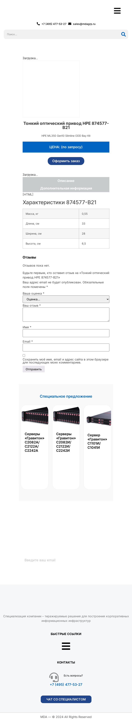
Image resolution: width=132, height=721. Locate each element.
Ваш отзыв (32, 305)
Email (28, 341)
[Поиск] (123, 34)
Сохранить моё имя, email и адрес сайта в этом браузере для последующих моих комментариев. (65, 361)
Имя (27, 327)
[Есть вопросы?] (54, 677)
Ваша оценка (33, 293)
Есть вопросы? (73, 675)
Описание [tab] (66, 181)
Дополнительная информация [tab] (66, 188)
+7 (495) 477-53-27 (66, 684)
